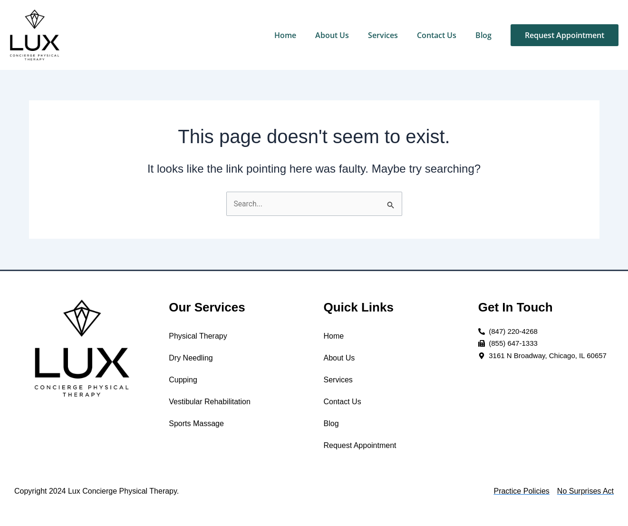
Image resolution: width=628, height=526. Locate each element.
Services (383, 35)
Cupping (183, 380)
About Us (332, 35)
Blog (483, 35)
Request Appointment (360, 445)
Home (285, 35)
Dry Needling (191, 358)
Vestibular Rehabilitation (210, 402)
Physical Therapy (198, 336)
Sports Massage (196, 423)
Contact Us (436, 35)
